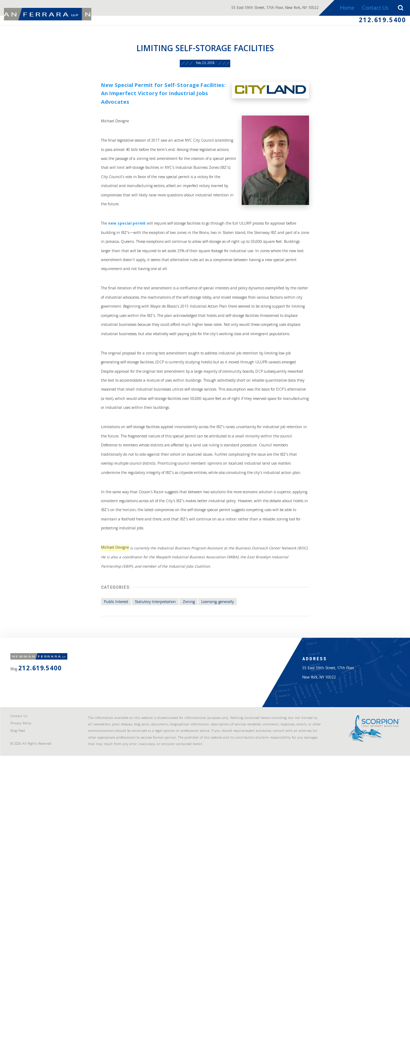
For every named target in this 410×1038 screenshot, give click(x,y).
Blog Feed (25, 985)
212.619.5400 (372, 23)
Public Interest (79, 793)
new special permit (92, 280)
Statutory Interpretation (133, 793)
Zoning (179, 793)
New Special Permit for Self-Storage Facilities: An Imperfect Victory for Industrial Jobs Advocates (145, 121)
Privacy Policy (29, 975)
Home (341, 8)
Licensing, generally (219, 793)
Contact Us (371, 8)
